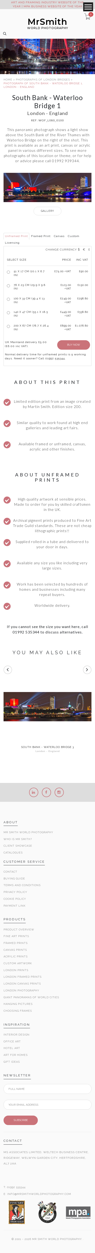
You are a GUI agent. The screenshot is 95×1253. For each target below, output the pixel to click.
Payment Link (15, 905)
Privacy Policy (15, 892)
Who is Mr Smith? (18, 839)
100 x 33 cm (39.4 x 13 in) (29, 300)
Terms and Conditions (22, 885)
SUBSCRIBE (20, 1120)
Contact (10, 871)
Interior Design (17, 1034)
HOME (8, 79)
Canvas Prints (15, 949)
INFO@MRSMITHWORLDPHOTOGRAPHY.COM (39, 1194)
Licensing (12, 242)
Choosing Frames (18, 1010)
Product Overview (19, 929)
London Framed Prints (23, 976)
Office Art (12, 1041)
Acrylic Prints (16, 956)
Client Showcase (18, 845)
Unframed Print (16, 236)
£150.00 (83, 285)
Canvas (59, 236)
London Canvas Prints (22, 983)
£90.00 (83, 271)
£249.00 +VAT (65, 300)
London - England (47, 751)
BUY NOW (73, 344)
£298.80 (82, 298)
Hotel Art (12, 1048)
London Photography (21, 990)
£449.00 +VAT (65, 313)
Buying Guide (14, 878)
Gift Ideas (12, 1061)
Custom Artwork (18, 963)
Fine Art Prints (16, 936)
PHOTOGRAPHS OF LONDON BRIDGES (43, 79)
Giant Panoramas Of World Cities (31, 997)
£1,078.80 (81, 325)
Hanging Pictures (18, 1004)
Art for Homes (16, 1055)
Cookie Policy (15, 898)
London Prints (16, 970)
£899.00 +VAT (65, 327)
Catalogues (13, 852)
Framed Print (41, 236)
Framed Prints (16, 943)
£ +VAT (62, 271)
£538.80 (83, 312)
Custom (73, 236)
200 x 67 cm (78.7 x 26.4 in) (31, 327)
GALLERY (47, 210)
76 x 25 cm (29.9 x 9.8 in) (29, 287)
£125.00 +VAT (65, 287)
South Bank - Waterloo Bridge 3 (47, 747)
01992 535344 (16, 1187)
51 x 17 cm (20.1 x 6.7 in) (29, 273)
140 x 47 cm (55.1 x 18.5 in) (31, 313)
